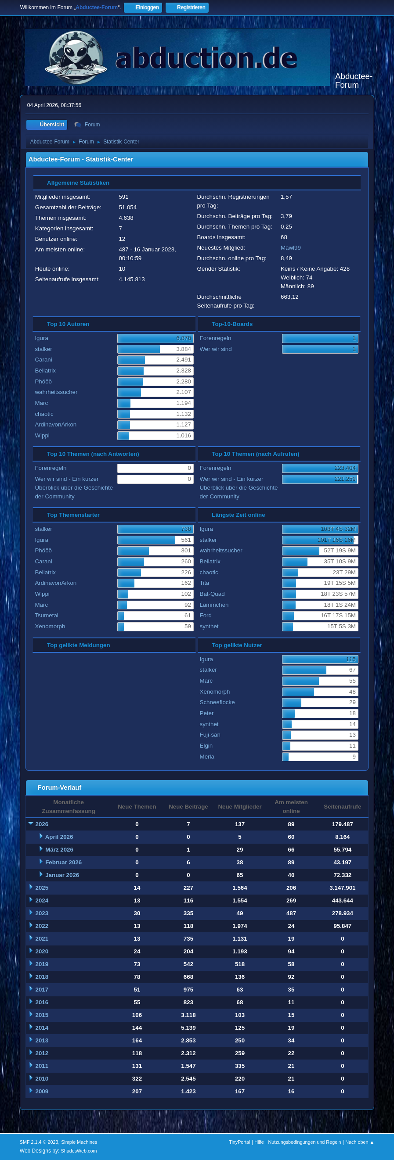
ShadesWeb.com (79, 1150)
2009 (42, 1091)
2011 (42, 1066)
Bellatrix (45, 370)
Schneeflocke (217, 702)
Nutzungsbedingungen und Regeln (304, 1142)
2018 (42, 977)
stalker (43, 349)
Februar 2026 (63, 862)
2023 (42, 913)
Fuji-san (210, 734)
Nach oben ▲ (359, 1142)
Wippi (42, 435)
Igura (41, 338)
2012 (42, 1053)
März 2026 (59, 849)
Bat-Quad (212, 594)
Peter (207, 713)
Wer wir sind (216, 349)
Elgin (206, 745)
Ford (206, 615)
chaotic (44, 414)
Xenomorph (50, 626)
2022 (42, 926)
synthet (209, 626)
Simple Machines (79, 1142)
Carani (43, 359)
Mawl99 (291, 247)
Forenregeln (215, 338)
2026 (42, 824)
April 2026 (59, 837)
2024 (42, 900)
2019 (42, 964)
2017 (42, 989)
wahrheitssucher (56, 392)
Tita (205, 583)
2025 (42, 887)
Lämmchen (214, 604)
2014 (42, 1027)
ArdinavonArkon (55, 424)
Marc (41, 403)
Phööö (43, 381)
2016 (42, 1002)
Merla (207, 756)
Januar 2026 (62, 875)
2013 (42, 1040)
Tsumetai (46, 615)
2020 (42, 951)
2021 (42, 938)
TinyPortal (239, 1142)
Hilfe (259, 1142)
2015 (42, 1015)
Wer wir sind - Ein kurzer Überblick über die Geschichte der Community (74, 488)
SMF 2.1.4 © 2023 (39, 1142)
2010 (42, 1078)
